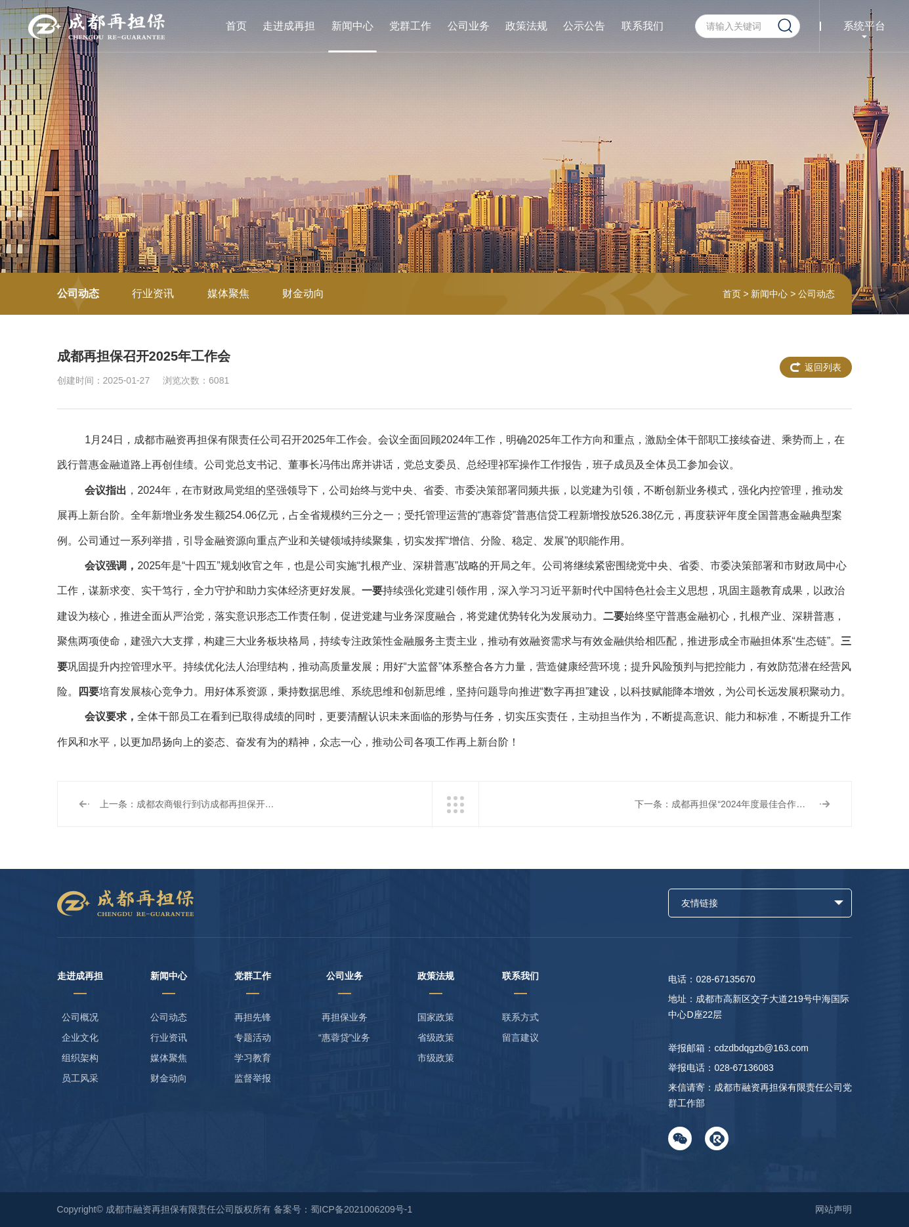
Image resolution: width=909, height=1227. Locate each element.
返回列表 (823, 367)
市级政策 (435, 1058)
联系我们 (643, 25)
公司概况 (80, 1017)
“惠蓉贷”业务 (344, 1037)
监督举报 (252, 1078)
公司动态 (78, 293)
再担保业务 (345, 1017)
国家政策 (435, 1017)
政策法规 (526, 25)
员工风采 (80, 1078)
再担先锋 (252, 1017)
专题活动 (252, 1037)
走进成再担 (289, 25)
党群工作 (410, 25)
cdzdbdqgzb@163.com (761, 1048)
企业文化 (80, 1037)
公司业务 (469, 25)
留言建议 (520, 1037)
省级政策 (435, 1037)
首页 (236, 25)
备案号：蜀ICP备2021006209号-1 (343, 1209)
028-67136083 (743, 1067)
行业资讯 (153, 293)
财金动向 (303, 293)
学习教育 (252, 1058)
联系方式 (520, 1017)
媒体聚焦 (228, 293)
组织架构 (80, 1058)
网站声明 (833, 1209)
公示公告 (584, 25)
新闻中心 (352, 25)
